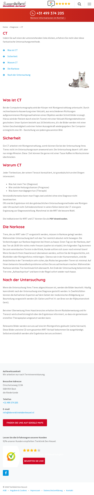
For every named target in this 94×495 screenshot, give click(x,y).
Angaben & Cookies (18, 490)
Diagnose (14, 27)
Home (5, 27)
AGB (4, 490)
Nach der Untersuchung (18, 74)
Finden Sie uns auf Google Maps (25, 422)
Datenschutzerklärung (53, 490)
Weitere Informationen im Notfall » (48, 17)
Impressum (35, 490)
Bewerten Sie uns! (34, 461)
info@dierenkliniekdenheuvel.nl (18, 412)
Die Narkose (13, 68)
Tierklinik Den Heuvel (18, 487)
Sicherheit (12, 56)
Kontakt (69, 490)
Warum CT (12, 62)
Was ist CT (12, 50)
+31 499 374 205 (50, 13)
